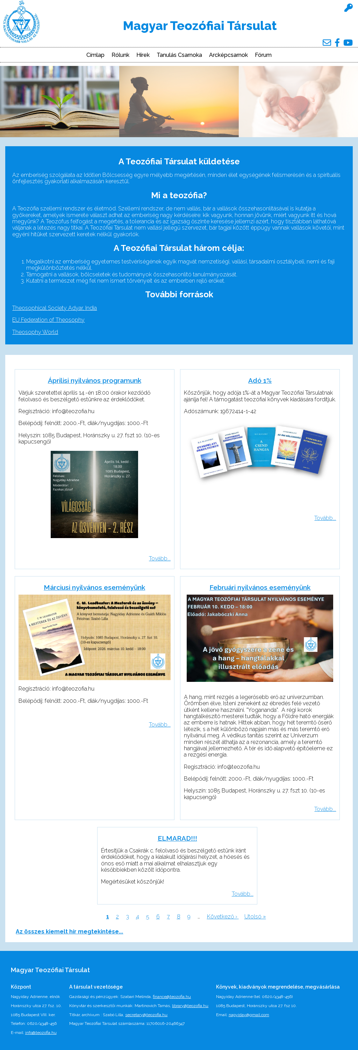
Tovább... (160, 558)
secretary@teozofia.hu (146, 1014)
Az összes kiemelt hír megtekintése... (69, 931)
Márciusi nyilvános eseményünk (94, 587)
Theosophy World (35, 332)
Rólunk (120, 55)
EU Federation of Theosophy (48, 320)
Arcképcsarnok (228, 55)
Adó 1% (260, 380)
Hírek (143, 55)
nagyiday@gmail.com (249, 1014)
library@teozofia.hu (190, 1005)
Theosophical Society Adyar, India (54, 308)
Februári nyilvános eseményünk (259, 587)
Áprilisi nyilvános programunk (94, 380)
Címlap (95, 55)
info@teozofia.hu (41, 1032)
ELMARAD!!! (177, 838)
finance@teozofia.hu (172, 996)
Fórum (263, 55)
